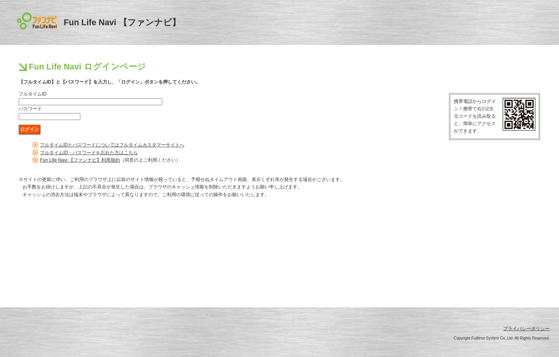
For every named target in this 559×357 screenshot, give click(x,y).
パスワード (30, 108)
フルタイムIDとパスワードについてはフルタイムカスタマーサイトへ (112, 145)
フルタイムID (33, 94)
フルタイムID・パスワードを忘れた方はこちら (89, 152)
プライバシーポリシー (526, 328)
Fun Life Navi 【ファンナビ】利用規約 (80, 160)
